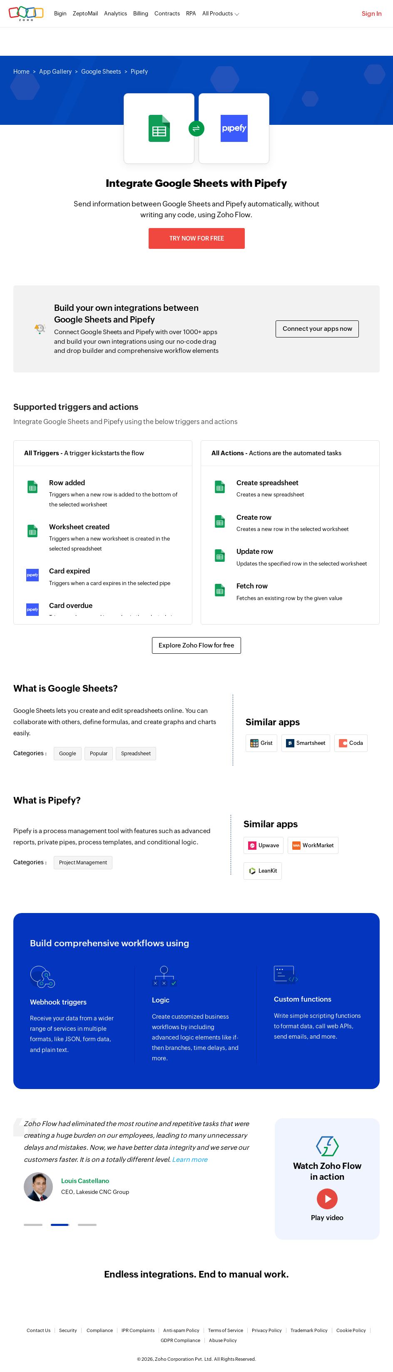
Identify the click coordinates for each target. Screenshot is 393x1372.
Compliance (100, 1330)
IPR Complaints (138, 1330)
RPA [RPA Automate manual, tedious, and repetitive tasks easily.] (191, 13)
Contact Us (38, 1330)
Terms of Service (225, 1330)
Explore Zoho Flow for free (196, 645)
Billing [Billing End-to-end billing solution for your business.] (140, 13)
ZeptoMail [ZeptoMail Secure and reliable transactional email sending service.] (85, 13)
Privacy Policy (267, 1330)
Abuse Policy (223, 1340)
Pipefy (139, 71)
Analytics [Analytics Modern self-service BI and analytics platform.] (115, 13)
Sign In (372, 13)
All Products (217, 13)
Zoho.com (26, 13)
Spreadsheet (136, 754)
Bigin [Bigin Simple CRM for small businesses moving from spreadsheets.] (60, 13)
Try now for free (196, 238)
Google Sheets (101, 71)
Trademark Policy (309, 1330)
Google (67, 754)
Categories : (30, 753)
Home (21, 71)
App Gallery (55, 71)
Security (68, 1330)
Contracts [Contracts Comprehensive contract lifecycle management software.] (167, 13)
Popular (98, 754)
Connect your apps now (317, 328)
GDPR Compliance (180, 1340)
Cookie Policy (351, 1330)
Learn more (189, 1160)
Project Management (83, 863)
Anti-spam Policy (181, 1330)
